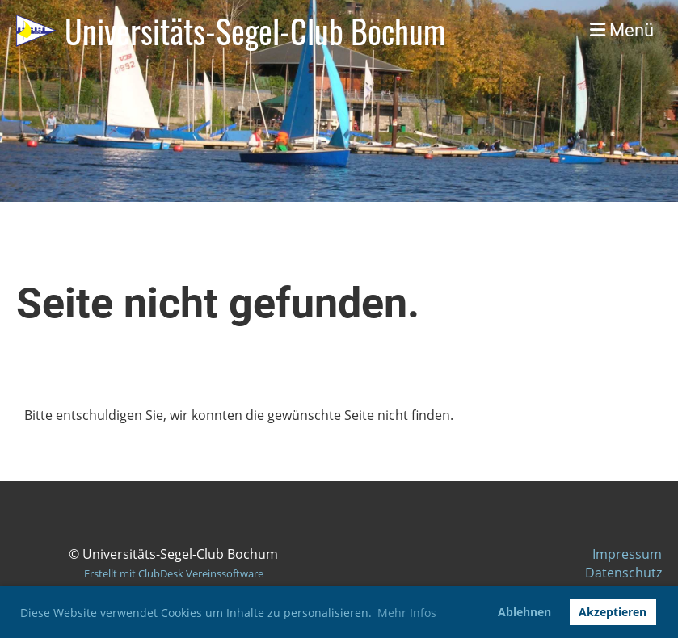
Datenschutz (623, 572)
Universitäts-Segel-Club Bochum (255, 30)
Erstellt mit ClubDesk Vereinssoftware (173, 573)
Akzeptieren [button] (612, 611)
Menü (622, 30)
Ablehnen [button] (524, 611)
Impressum (627, 554)
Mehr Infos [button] (406, 612)
